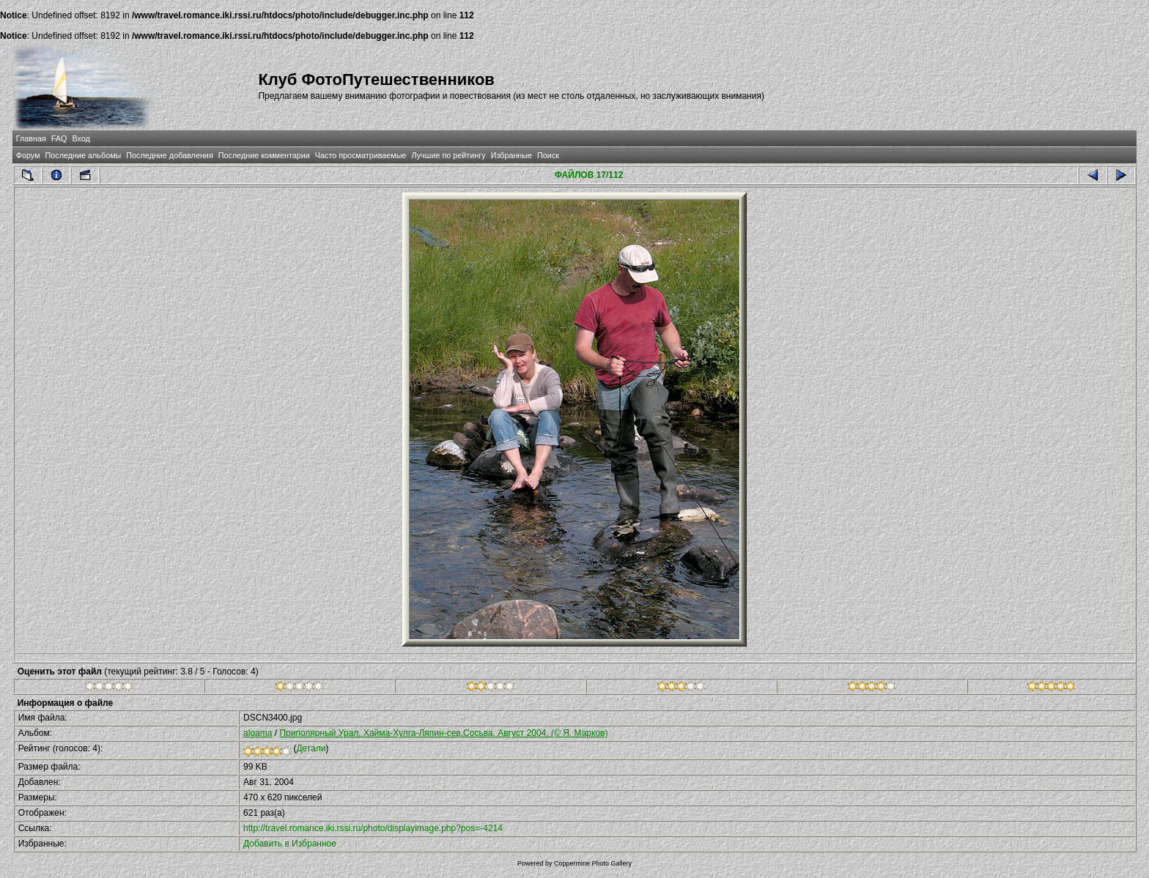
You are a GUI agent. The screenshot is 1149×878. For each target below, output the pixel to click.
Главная (31, 138)
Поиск (548, 155)
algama (257, 733)
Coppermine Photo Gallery (593, 863)
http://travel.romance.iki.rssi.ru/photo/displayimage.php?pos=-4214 (373, 828)
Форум (28, 155)
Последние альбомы (83, 155)
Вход (80, 138)
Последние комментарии (264, 155)
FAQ (59, 138)
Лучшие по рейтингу (449, 155)
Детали (310, 748)
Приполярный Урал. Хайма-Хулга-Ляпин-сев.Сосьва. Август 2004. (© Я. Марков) (443, 733)
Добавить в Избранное (289, 843)
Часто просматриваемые (361, 155)
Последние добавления (169, 155)
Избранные (511, 155)
